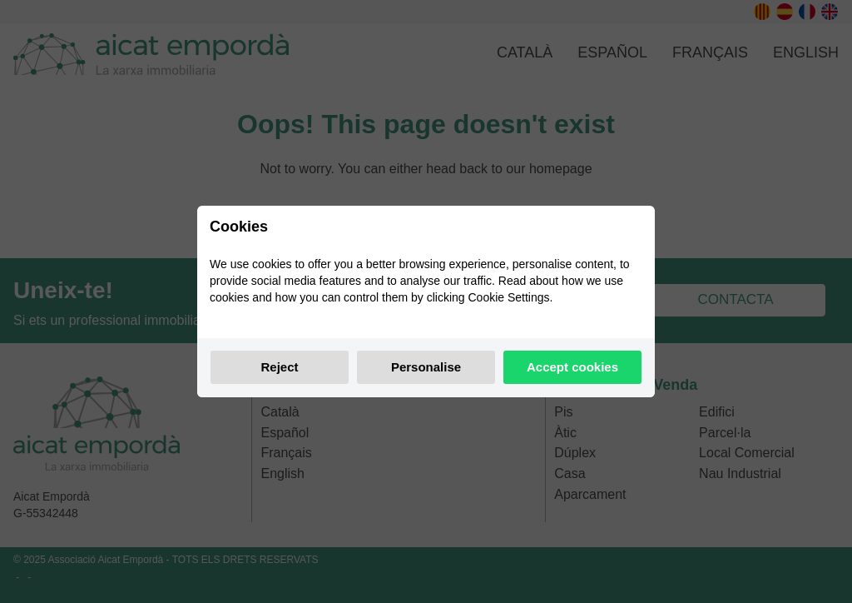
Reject (279, 367)
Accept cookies (572, 367)
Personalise (426, 367)
